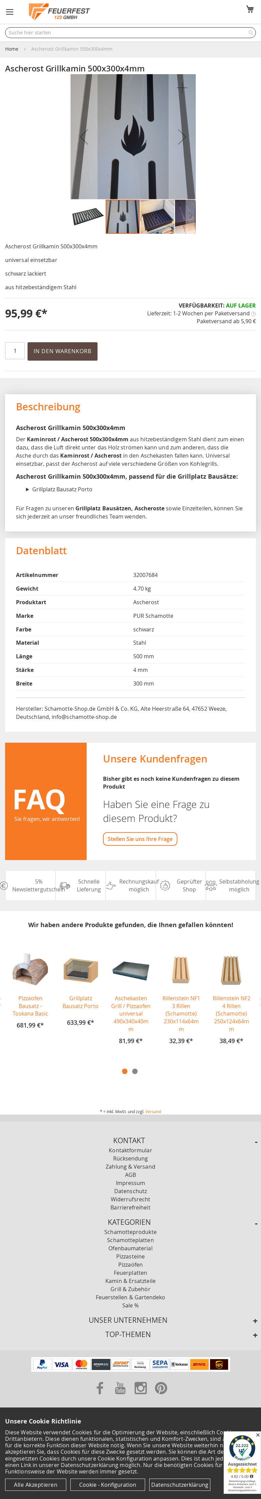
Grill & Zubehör (130, 1289)
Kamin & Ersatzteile (130, 1281)
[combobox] (130, 32)
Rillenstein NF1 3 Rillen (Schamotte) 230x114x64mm (181, 1013)
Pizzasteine (130, 1256)
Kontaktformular (130, 1150)
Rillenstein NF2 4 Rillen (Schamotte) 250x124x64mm (231, 1013)
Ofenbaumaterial (130, 1248)
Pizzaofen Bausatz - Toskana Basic (30, 1006)
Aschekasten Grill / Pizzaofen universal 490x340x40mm (131, 1013)
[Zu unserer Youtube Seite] (121, 1395)
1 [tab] (124, 1071)
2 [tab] (135, 1071)
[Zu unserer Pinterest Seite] (161, 1395)
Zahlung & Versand (130, 1166)
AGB (130, 1175)
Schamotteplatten (130, 1240)
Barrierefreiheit (130, 1207)
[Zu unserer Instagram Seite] (141, 1395)
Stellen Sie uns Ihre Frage (140, 839)
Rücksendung (130, 1158)
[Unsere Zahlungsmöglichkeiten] (130, 1369)
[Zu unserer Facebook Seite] (100, 1395)
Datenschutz (130, 1191)
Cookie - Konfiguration (107, 1484)
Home (11, 49)
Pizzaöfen (130, 1264)
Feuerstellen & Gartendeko (131, 1297)
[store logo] (59, 11)
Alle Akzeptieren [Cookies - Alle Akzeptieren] (35, 1484)
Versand (153, 1111)
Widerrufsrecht (130, 1199)
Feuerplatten (130, 1272)
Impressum (130, 1183)
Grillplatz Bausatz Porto (81, 1002)
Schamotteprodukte (130, 1232)
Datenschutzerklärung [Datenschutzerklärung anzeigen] (179, 1484)
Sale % (130, 1305)
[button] (10, 12)
